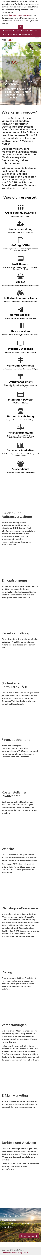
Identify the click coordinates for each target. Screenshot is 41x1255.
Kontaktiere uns (29, 1236)
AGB (26, 1252)
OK (20, 27)
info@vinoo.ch (27, 34)
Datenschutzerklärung (19, 15)
